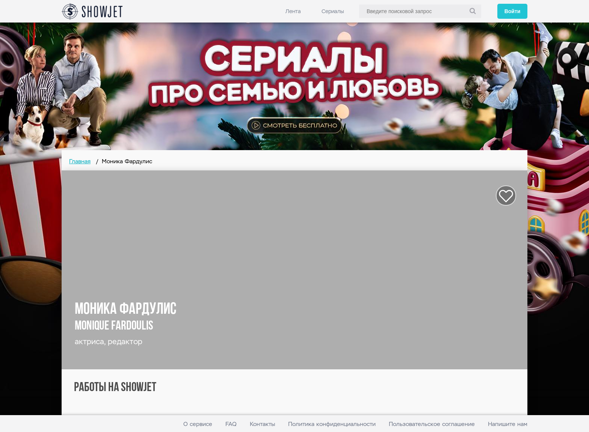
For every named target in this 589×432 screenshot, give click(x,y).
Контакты (262, 423)
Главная (80, 161)
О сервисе (197, 423)
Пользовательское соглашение (432, 423)
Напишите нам (507, 423)
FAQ (231, 423)
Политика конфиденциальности (332, 423)
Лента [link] (293, 11)
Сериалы (333, 11)
